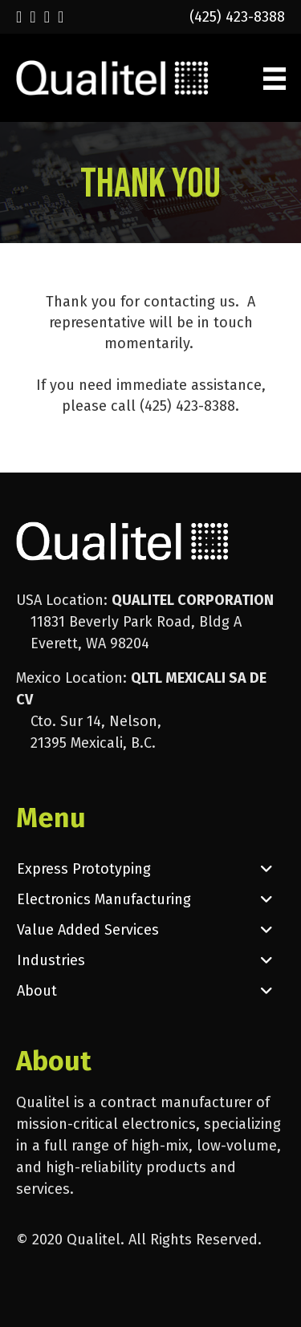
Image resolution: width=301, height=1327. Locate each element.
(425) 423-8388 (237, 17)
